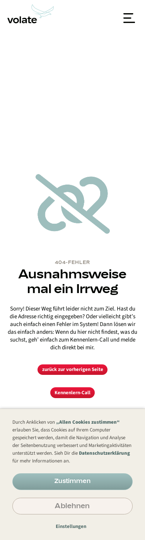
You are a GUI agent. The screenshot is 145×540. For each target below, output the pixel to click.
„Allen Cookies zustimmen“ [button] (88, 422)
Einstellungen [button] (71, 526)
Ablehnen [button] (72, 505)
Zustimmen (72, 481)
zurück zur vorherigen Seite (72, 369)
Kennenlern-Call (72, 392)
